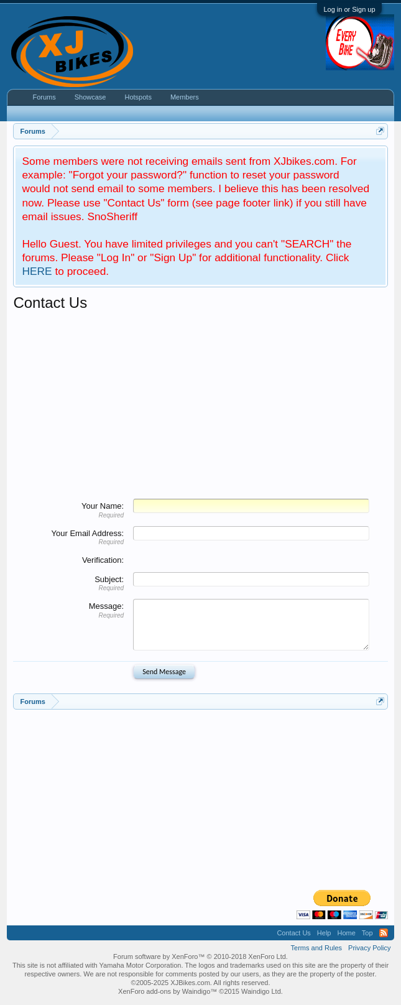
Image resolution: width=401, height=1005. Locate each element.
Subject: (109, 579)
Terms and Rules (317, 948)
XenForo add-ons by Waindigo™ (167, 991)
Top (367, 933)
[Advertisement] (200, 405)
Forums (43, 97)
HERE (37, 271)
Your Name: (102, 506)
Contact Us (293, 933)
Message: (106, 606)
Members (184, 97)
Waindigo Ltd (261, 991)
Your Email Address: (88, 533)
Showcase (90, 97)
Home (346, 933)
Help (324, 933)
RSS (383, 933)
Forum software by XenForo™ (200, 956)
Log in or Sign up (349, 9)
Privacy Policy (369, 948)
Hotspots (137, 97)
